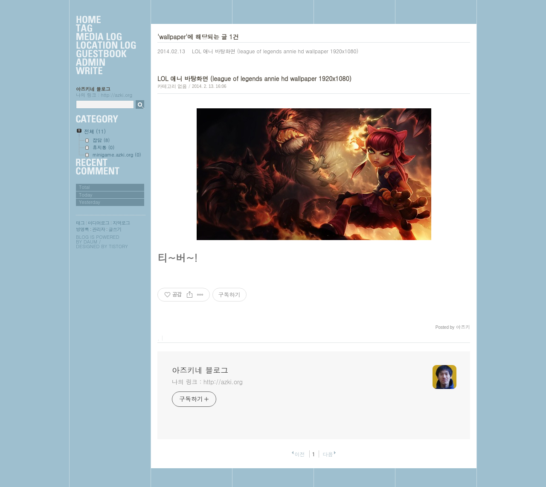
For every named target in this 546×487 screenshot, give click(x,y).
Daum (90, 241)
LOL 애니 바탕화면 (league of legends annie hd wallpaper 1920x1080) (275, 51)
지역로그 (121, 223)
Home (106, 20)
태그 (80, 223)
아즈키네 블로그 (93, 89)
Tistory (118, 246)
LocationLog (106, 45)
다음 (328, 454)
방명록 (82, 229)
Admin (106, 62)
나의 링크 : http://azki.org (207, 381)
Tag (106, 28)
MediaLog (106, 37)
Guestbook (106, 54)
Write (106, 71)
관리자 (98, 229)
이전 (299, 454)
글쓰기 (114, 229)
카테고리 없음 (172, 86)
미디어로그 (98, 223)
